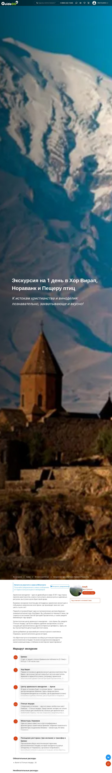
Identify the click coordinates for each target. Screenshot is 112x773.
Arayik (85, 587)
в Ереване (88, 589)
